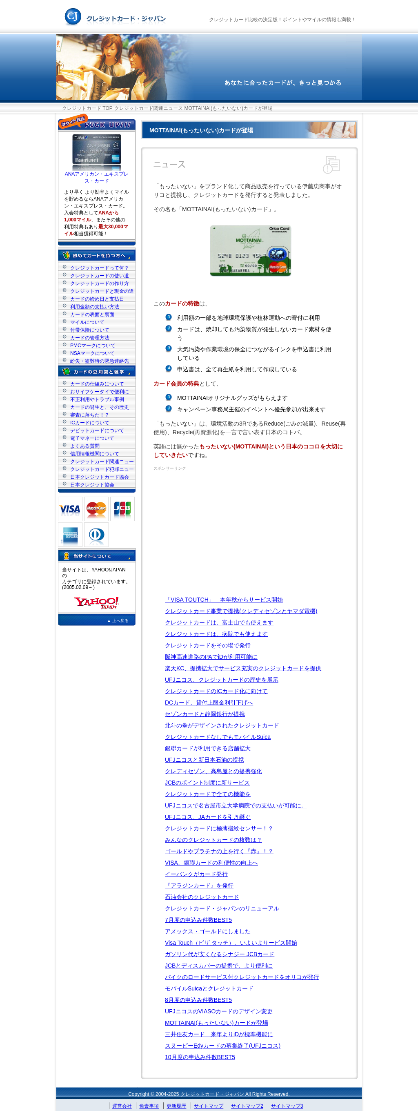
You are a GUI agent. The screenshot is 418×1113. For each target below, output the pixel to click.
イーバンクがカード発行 (196, 874)
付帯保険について (89, 329)
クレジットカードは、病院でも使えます (216, 634)
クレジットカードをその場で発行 (208, 645)
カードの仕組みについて (97, 383)
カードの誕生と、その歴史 (99, 407)
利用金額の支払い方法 (94, 306)
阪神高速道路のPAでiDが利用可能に (211, 657)
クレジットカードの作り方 (99, 283)
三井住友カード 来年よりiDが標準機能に (219, 1034)
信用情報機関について (94, 453)
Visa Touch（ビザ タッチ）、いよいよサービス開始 (231, 942)
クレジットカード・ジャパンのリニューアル (222, 908)
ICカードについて (89, 422)
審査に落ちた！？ (89, 414)
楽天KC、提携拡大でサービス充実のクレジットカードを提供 (243, 668)
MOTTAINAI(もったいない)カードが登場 (216, 1022)
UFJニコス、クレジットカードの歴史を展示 (221, 679)
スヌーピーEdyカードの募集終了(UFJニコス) (222, 1045)
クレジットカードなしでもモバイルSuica (218, 737)
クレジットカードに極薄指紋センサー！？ (219, 828)
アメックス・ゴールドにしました (208, 931)
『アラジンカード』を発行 (199, 885)
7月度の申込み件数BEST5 (198, 920)
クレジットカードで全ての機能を (208, 794)
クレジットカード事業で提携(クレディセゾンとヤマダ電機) (241, 611)
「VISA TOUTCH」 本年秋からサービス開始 (224, 599)
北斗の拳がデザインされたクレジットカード (222, 725)
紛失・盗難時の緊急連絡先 (99, 361)
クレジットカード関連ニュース (148, 108)
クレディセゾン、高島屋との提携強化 (213, 771)
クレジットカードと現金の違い (102, 291)
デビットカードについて (97, 430)
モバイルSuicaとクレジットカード (209, 988)
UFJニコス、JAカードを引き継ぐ (208, 817)
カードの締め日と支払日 (97, 298)
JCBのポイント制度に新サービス (207, 782)
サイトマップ (208, 1106)
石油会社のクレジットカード (202, 897)
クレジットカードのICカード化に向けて (216, 691)
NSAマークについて (92, 353)
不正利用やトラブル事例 (97, 399)
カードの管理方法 (89, 337)
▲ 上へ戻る (118, 620)
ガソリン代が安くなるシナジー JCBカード (219, 954)
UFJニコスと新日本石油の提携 (204, 759)
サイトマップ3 (287, 1106)
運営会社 (122, 1106)
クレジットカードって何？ (99, 267)
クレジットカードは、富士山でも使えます (219, 622)
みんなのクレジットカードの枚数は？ (213, 839)
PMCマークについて (93, 345)
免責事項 (149, 1106)
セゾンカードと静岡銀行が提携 (205, 714)
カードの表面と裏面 (92, 314)
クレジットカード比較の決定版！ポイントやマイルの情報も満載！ (282, 19)
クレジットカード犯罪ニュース (102, 469)
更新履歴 (176, 1106)
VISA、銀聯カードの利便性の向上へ (211, 862)
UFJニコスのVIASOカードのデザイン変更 (219, 1011)
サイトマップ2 (247, 1106)
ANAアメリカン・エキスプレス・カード (97, 175)
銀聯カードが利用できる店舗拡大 (208, 748)
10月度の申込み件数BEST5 (200, 1057)
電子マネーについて (92, 438)
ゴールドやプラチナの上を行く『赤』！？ (219, 851)
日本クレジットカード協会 (99, 477)
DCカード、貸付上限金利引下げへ (209, 702)
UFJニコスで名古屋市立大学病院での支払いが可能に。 (236, 805)
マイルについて (87, 322)
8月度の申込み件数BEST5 (198, 1000)
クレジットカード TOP (87, 108)
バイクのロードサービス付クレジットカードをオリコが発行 (242, 977)
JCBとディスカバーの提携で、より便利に (219, 965)
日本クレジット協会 (92, 484)
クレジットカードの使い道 (99, 275)
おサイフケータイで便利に (99, 391)
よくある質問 (85, 445)
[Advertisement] (222, 532)
